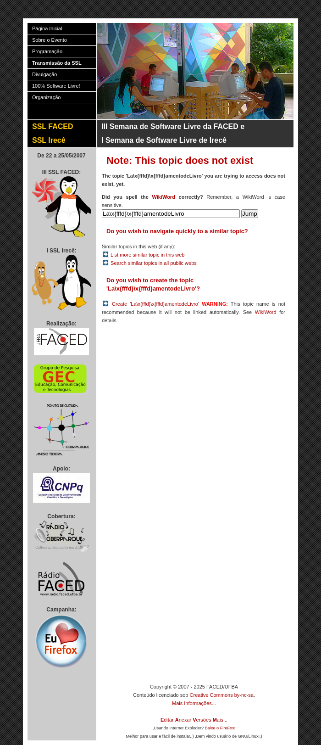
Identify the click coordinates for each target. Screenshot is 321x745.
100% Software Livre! (56, 86)
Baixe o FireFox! (220, 728)
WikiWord (163, 197)
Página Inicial (47, 28)
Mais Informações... (194, 703)
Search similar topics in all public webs (154, 263)
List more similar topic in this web (147, 255)
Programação (47, 51)
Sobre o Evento (49, 40)
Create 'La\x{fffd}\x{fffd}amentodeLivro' (155, 304)
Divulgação (44, 74)
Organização (46, 97)
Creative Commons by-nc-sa (222, 695)
